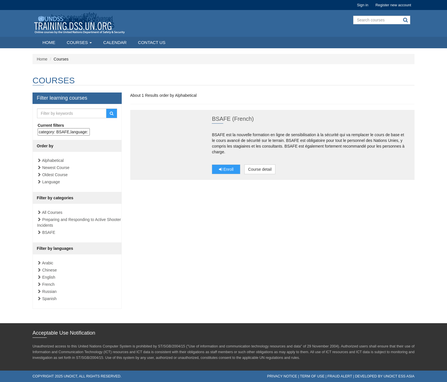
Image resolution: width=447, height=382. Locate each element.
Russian (49, 291)
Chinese (49, 270)
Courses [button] (79, 42)
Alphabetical (53, 160)
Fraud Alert (340, 376)
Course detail (260, 169)
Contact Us (151, 42)
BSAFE (48, 232)
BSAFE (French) (233, 119)
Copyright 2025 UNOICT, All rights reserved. (76, 376)
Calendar (115, 42)
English (48, 277)
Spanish (49, 298)
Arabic (47, 263)
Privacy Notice (282, 376)
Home (48, 42)
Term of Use (312, 376)
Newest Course (56, 167)
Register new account (393, 5)
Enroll (226, 169)
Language (51, 182)
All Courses (52, 212)
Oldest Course (55, 174)
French (48, 284)
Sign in (362, 5)
